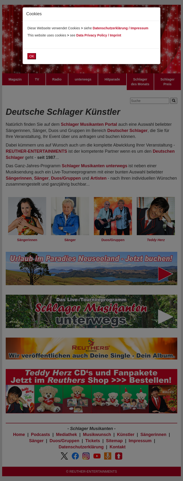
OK (31, 56)
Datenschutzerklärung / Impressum (120, 28)
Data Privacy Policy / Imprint (98, 35)
